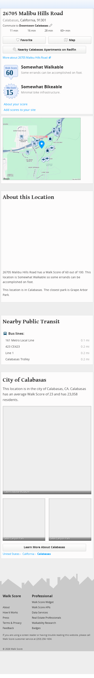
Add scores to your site (20, 110)
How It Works (10, 612)
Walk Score (12, 596)
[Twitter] (5, 602)
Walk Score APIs (41, 607)
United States (11, 553)
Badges (36, 628)
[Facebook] (11, 602)
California (28, 553)
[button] (42, 144)
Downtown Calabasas (34, 25)
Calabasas (11, 20)
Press (6, 617)
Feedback (8, 628)
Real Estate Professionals (46, 617)
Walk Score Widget (43, 602)
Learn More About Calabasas (44, 547)
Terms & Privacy (12, 623)
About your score (16, 104)
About (6, 607)
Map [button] (69, 40)
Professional (42, 596)
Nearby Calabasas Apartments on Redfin (44, 49)
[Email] (18, 602)
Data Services (40, 612)
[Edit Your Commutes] (51, 25)
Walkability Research (44, 623)
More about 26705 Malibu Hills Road (25, 57)
